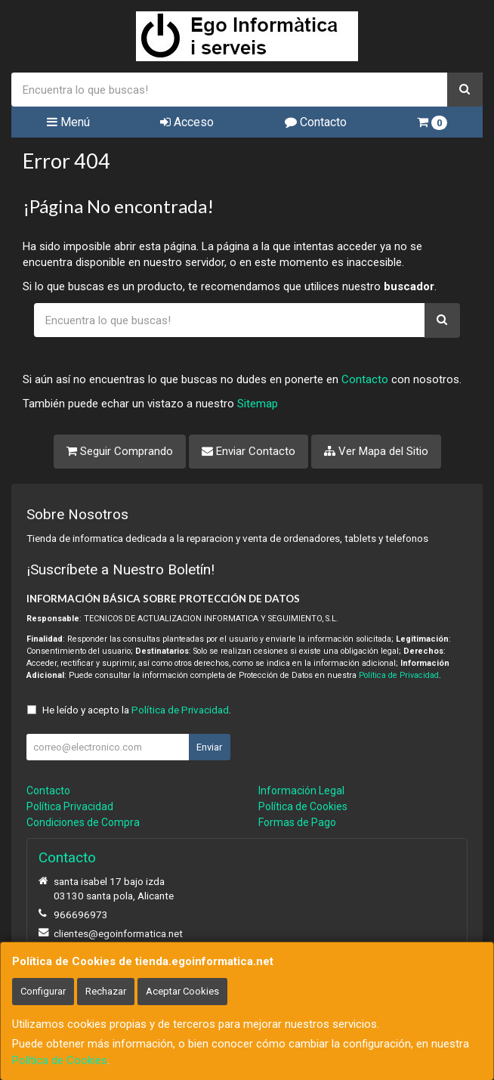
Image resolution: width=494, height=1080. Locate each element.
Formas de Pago (297, 822)
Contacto (316, 122)
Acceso (187, 122)
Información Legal (301, 790)
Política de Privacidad (399, 675)
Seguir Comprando (119, 451)
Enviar (209, 747)
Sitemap (257, 403)
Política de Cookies (59, 1060)
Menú (68, 122)
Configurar (43, 991)
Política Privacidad (69, 806)
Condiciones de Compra (83, 822)
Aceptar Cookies (182, 991)
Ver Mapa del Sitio (376, 451)
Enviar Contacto (248, 451)
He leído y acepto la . (136, 710)
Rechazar (105, 991)
